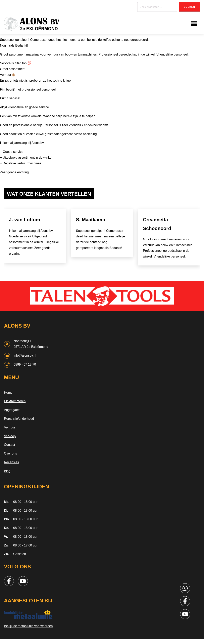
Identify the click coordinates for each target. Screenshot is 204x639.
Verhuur (9, 427)
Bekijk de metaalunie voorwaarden (28, 626)
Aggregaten (12, 410)
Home (8, 392)
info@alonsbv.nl (25, 355)
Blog (7, 471)
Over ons (10, 453)
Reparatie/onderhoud (19, 418)
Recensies (11, 462)
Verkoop (10, 436)
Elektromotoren (15, 401)
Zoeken (189, 7)
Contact (9, 444)
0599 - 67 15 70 (25, 364)
